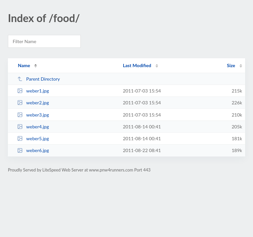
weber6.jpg (33, 150)
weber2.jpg (33, 102)
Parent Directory (38, 79)
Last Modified (137, 65)
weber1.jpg (33, 90)
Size (231, 65)
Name (24, 65)
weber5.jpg (33, 138)
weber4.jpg (33, 126)
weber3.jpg (33, 115)
